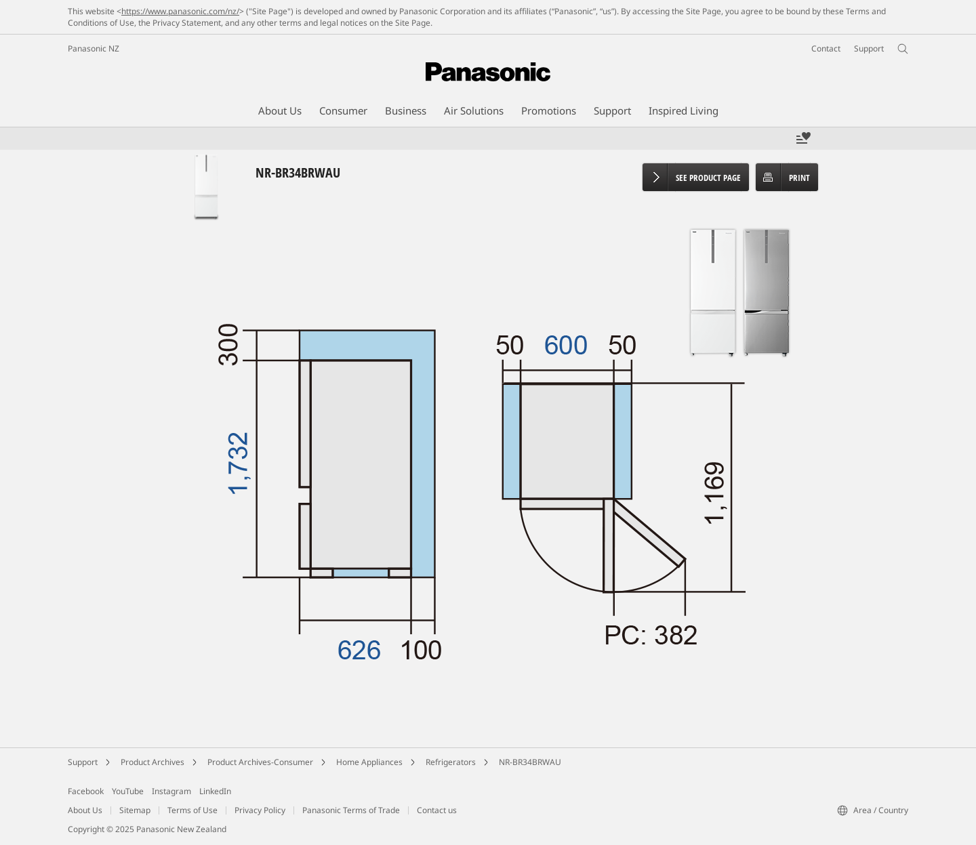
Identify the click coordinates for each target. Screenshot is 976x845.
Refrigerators (451, 762)
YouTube (128, 791)
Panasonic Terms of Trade (351, 810)
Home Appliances (369, 762)
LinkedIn (215, 791)
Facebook (86, 791)
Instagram (171, 791)
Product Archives (152, 762)
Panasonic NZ (93, 48)
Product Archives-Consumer (260, 762)
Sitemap (134, 810)
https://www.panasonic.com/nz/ (180, 11)
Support (83, 762)
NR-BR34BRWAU (530, 762)
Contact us (437, 810)
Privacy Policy (260, 810)
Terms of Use (192, 810)
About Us (85, 810)
